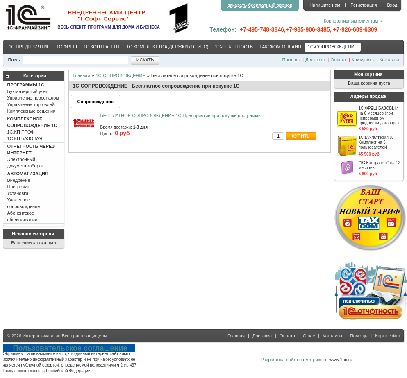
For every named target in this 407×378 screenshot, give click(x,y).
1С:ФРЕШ (67, 46)
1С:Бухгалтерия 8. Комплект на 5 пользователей (376, 142)
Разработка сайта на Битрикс (291, 359)
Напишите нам (324, 4)
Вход (392, 4)
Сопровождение (95, 101)
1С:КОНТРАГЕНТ (102, 46)
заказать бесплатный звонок (259, 4)
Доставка (315, 59)
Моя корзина (368, 74)
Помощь (291, 59)
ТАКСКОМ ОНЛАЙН (280, 46)
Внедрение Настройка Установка (27, 196)
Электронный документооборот (31, 156)
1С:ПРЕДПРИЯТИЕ (29, 46)
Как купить (363, 59)
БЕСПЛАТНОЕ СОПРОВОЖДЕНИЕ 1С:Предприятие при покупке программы (180, 115)
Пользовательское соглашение (70, 348)
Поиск (14, 59)
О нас (309, 335)
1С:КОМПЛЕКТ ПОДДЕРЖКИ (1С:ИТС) (167, 46)
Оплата (338, 59)
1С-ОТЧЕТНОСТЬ (233, 46)
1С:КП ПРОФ (32, 128)
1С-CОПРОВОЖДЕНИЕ (332, 46)
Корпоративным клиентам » (353, 20)
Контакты (389, 59)
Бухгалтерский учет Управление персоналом (33, 97)
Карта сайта (387, 335)
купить (301, 136)
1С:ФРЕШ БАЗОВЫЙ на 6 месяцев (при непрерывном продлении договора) (379, 115)
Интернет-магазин (41, 335)
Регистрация (363, 4)
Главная (81, 75)
